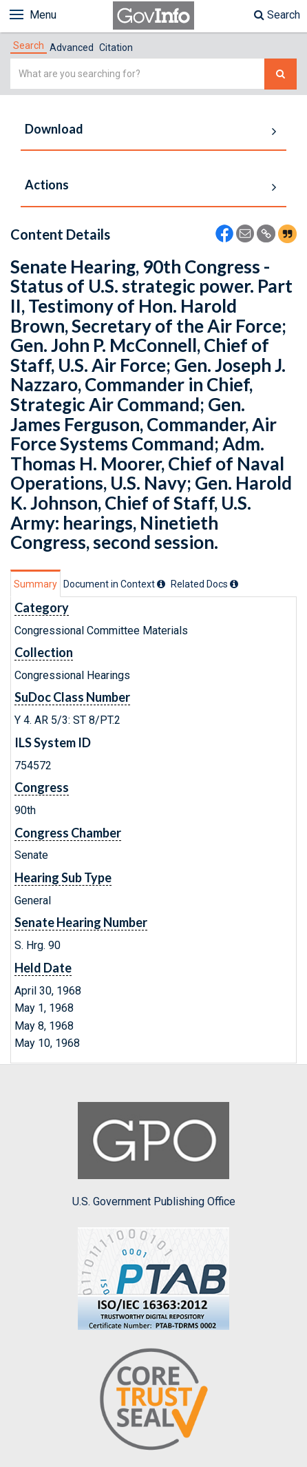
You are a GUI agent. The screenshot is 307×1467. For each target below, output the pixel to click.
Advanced (72, 47)
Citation (116, 47)
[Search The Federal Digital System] (280, 74)
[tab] (28, 45)
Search (277, 14)
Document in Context (114, 584)
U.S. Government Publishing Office (153, 1155)
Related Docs (204, 584)
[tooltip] (161, 584)
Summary (35, 584)
